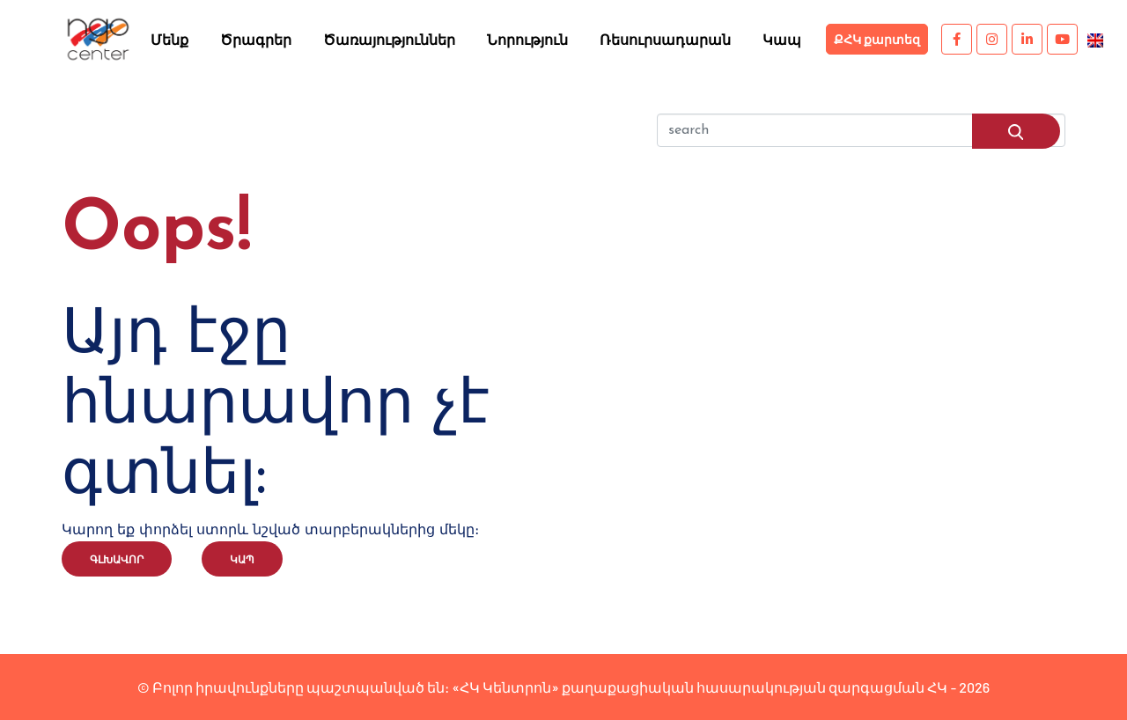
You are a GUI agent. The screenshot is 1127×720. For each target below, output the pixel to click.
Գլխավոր (117, 559)
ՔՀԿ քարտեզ (877, 39)
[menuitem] (1095, 39)
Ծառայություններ (389, 39)
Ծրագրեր (255, 39)
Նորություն (527, 39)
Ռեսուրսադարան (665, 39)
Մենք (169, 39)
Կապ (781, 39)
